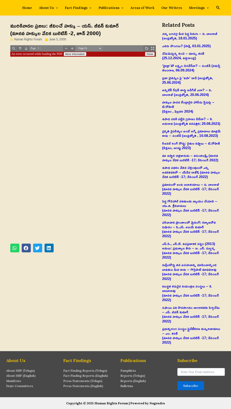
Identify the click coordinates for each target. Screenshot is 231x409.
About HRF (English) (20, 376)
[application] (59, 8)
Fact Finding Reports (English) (85, 376)
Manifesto (13, 381)
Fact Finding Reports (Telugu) (85, 371)
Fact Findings (79, 8)
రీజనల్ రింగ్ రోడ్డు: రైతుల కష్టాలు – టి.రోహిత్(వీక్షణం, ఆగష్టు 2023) (191, 145)
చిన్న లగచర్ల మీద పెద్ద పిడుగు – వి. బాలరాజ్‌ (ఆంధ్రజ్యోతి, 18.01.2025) (189, 35)
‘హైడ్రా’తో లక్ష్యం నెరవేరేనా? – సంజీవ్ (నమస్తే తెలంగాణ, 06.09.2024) (191, 67)
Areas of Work (141, 8)
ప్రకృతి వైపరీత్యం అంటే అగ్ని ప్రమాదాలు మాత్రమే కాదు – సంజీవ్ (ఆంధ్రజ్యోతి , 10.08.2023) (191, 133)
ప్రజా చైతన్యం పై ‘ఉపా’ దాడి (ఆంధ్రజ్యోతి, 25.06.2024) (187, 80)
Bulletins (126, 386)
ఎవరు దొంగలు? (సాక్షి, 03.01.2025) (186, 46)
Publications (111, 8)
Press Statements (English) (83, 386)
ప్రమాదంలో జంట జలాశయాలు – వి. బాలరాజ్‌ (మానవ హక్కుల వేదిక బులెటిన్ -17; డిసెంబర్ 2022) (190, 189)
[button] (14, 248)
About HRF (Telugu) (20, 371)
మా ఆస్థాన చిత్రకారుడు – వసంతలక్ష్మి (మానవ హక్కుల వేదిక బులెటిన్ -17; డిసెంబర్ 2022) (190, 157)
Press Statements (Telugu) (82, 381)
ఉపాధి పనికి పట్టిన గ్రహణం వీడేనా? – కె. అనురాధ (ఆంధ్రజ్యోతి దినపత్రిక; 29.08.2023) (191, 121)
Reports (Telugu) (132, 376)
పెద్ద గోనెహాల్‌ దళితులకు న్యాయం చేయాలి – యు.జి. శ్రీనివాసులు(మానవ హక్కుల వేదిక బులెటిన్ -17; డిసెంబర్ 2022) (190, 208)
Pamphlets (128, 371)
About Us (51, 8)
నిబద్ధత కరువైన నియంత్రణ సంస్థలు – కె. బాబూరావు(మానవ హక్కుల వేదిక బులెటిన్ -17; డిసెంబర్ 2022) (190, 293)
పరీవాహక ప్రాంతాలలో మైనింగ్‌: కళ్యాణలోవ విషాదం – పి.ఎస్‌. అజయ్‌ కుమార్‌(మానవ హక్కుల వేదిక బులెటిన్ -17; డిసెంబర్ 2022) (190, 229)
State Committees (19, 386)
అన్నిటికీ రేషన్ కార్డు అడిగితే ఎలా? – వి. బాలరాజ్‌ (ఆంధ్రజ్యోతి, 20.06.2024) (187, 92)
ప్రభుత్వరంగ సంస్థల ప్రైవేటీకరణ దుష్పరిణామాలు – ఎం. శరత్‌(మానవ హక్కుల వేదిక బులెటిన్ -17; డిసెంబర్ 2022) (191, 335)
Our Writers (168, 8)
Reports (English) (133, 381)
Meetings (194, 8)
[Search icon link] (213, 8)
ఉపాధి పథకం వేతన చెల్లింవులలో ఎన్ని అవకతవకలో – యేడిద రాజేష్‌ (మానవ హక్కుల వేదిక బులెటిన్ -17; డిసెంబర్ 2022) (191, 172)
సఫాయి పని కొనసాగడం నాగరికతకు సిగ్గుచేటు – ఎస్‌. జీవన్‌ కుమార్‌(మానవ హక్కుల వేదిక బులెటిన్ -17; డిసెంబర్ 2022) (191, 314)
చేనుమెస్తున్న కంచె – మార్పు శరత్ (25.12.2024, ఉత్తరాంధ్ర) (183, 55)
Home (32, 8)
